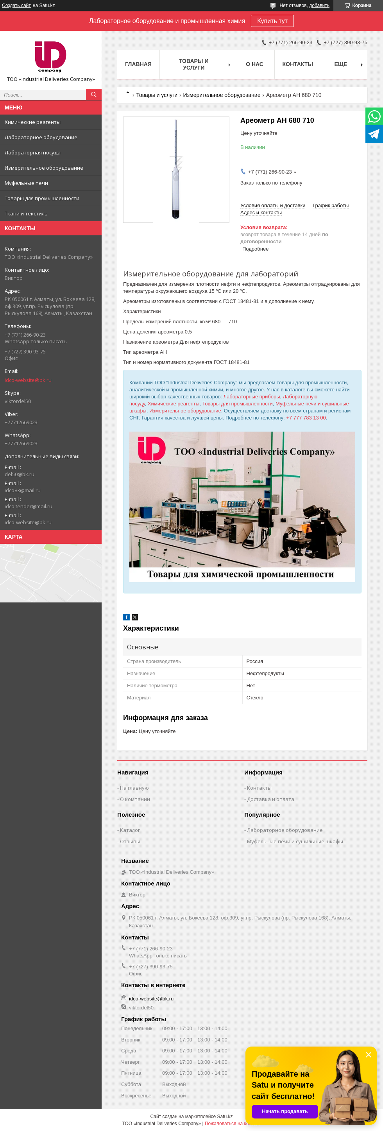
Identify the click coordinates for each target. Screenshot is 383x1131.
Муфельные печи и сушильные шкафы (295, 841)
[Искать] (94, 94)
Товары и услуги (194, 64)
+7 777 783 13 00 (306, 418)
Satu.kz (225, 1116)
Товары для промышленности (42, 198)
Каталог (130, 829)
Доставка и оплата (270, 799)
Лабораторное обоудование (41, 137)
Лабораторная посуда (33, 152)
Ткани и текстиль (26, 213)
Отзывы (130, 841)
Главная (138, 64)
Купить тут (272, 21)
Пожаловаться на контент (233, 1123)
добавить (319, 5)
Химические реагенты (33, 121)
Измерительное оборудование (44, 167)
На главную (134, 787)
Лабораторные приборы (252, 397)
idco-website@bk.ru (28, 380)
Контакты (298, 64)
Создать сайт (16, 5)
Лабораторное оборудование (285, 829)
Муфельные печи (26, 182)
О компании (135, 799)
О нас (254, 64)
